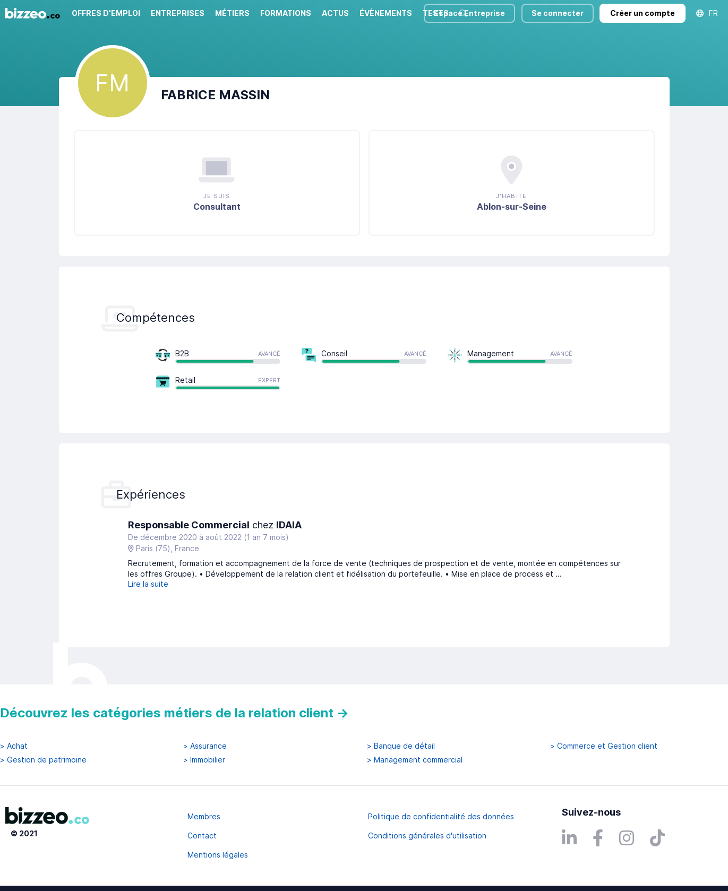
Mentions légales (217, 854)
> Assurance (205, 746)
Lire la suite (148, 583)
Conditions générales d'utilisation (427, 835)
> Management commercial (415, 760)
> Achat (14, 746)
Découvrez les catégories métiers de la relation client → (174, 713)
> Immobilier (204, 760)
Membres (203, 816)
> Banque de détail (401, 746)
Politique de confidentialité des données (441, 816)
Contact (202, 835)
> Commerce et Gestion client (603, 746)
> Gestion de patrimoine (43, 760)
